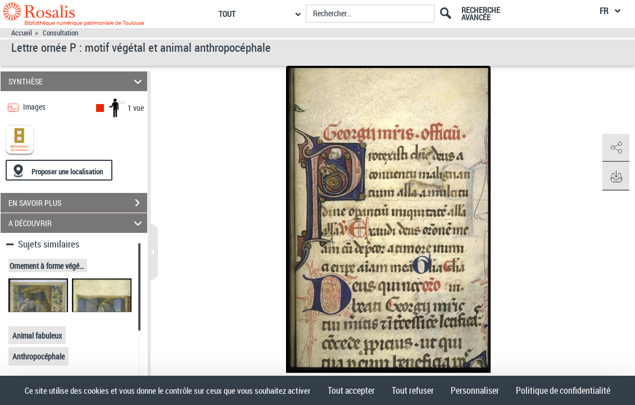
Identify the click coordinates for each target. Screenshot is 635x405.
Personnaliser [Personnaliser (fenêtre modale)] (475, 390)
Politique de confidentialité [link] (563, 390)
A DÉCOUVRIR (76, 223)
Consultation (60, 33)
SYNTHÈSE (76, 81)
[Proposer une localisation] (59, 170)
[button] (615, 148)
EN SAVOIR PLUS (77, 203)
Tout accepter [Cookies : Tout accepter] (351, 390)
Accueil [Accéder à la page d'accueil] (21, 33)
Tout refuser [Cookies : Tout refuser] (413, 390)
